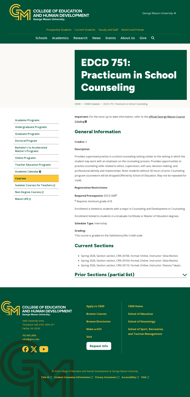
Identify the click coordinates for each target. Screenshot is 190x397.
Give (143, 38)
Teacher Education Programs (33, 164)
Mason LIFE (28, 199)
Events (110, 38)
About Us (128, 38)
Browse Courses (96, 314)
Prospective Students (58, 29)
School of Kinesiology (141, 321)
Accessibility (130, 377)
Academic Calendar (33, 172)
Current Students (85, 29)
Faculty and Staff (108, 29)
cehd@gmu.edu (30, 339)
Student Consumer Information (73, 377)
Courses (20, 178)
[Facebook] (25, 349)
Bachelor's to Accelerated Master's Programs (31, 149)
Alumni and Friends (132, 29)
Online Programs (25, 158)
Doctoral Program (26, 140)
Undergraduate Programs (31, 127)
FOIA (145, 377)
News (96, 38)
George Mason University (159, 13)
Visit (89, 336)
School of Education (140, 314)
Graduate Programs (27, 134)
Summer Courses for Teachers (37, 186)
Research (80, 38)
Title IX (46, 377)
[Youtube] (43, 349)
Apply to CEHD (95, 306)
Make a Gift (94, 329)
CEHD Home (135, 306)
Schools (41, 38)
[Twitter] (33, 349)
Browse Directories (98, 321)
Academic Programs (27, 120)
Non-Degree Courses (34, 192)
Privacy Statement (107, 377)
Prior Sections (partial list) (131, 275)
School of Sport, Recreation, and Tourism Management (146, 331)
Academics (60, 38)
